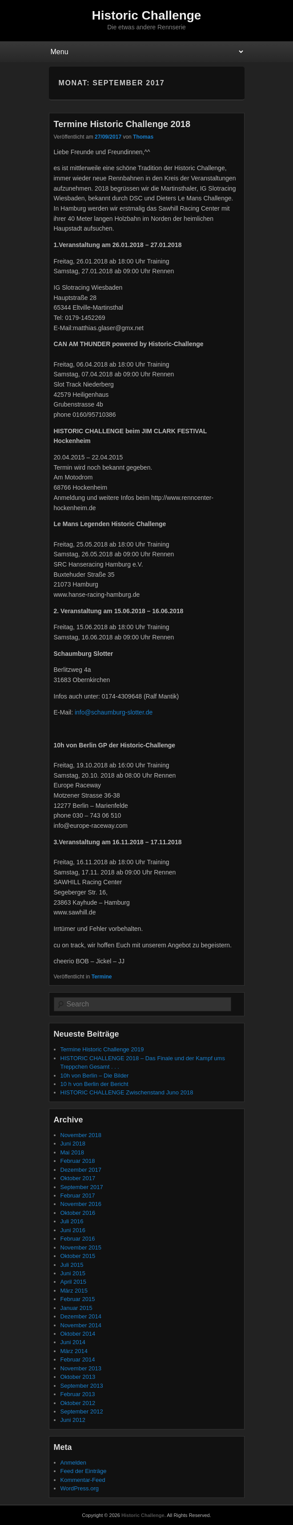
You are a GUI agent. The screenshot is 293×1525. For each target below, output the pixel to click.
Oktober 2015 (78, 1256)
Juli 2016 (72, 1221)
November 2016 (81, 1204)
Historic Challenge (146, 15)
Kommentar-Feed (82, 1480)
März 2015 (74, 1290)
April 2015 (73, 1281)
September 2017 (81, 1187)
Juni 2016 (72, 1230)
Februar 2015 (77, 1299)
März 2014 (74, 1351)
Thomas (143, 137)
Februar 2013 (77, 1394)
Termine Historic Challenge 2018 (122, 124)
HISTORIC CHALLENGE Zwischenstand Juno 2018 (126, 1092)
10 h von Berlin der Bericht (94, 1084)
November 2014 (81, 1325)
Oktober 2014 (78, 1333)
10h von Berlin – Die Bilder (94, 1075)
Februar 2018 (77, 1161)
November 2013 (81, 1368)
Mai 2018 (72, 1152)
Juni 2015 (72, 1273)
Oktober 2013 (78, 1376)
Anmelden (73, 1462)
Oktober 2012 (78, 1403)
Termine (102, 977)
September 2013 (81, 1385)
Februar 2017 (77, 1195)
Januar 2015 (76, 1308)
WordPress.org (79, 1488)
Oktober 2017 (78, 1178)
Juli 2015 (72, 1265)
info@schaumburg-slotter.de (114, 712)
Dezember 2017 (81, 1169)
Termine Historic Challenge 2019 (102, 1049)
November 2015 (81, 1247)
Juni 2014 (72, 1342)
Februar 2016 (77, 1238)
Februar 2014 (77, 1359)
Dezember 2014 (81, 1316)
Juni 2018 (72, 1143)
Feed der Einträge (83, 1471)
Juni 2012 (72, 1420)
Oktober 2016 (78, 1213)
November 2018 (81, 1135)
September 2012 (81, 1411)
